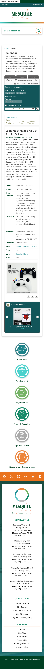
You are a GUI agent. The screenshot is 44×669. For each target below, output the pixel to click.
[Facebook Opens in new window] (28, 296)
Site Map (22, 624)
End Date (20, 90)
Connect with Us (22, 603)
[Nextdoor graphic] (32, 476)
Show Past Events (14, 105)
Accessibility (22, 640)
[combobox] (10, 93)
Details (22, 328)
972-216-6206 (24, 576)
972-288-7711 (24, 535)
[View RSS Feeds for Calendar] (36, 80)
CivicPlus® (35, 659)
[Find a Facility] (19, 83)
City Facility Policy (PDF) (22, 617)
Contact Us (22, 636)
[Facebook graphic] (4, 476)
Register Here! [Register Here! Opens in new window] (22, 254)
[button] (38, 31)
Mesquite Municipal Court (22, 568)
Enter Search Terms (10, 97)
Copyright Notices (22, 643)
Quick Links (22, 598)
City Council (22, 607)
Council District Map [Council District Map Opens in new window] (22, 610)
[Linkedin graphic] (39, 476)
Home (6, 49)
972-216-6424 (24, 562)
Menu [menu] (7, 5)
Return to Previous (11, 117)
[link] (37, 5)
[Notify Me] (33, 83)
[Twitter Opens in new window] (32, 296)
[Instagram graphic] (18, 476)
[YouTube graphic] (25, 476)
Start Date (9, 90)
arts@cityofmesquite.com (26, 246)
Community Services (22, 554)
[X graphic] (11, 476)
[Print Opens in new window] (9, 80)
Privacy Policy (22, 647)
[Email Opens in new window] (36, 296)
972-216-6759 (24, 589)
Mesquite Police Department (22, 581)
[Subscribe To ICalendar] (23, 80)
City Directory (22, 614)
